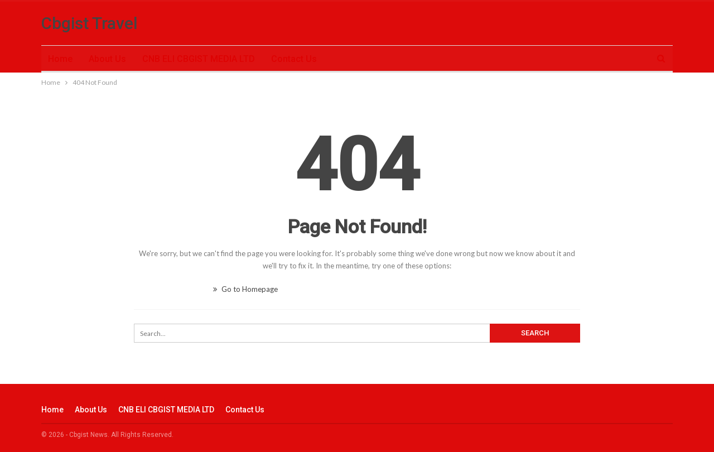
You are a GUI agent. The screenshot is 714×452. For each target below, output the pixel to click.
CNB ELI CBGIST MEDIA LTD (198, 59)
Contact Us (294, 59)
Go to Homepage (245, 289)
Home (60, 59)
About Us (107, 59)
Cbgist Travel (89, 23)
